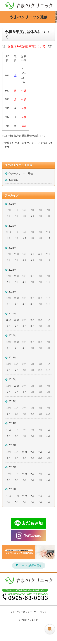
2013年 (12, 445)
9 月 (33, 254)
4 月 (25, 238)
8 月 (40, 254)
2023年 (12, 269)
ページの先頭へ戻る (30, 565)
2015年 (12, 401)
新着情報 (13, 180)
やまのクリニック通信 (18, 165)
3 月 (33, 216)
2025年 (12, 225)
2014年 (12, 423)
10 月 (24, 451)
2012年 (12, 467)
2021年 (12, 313)
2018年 (12, 357)
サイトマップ (40, 612)
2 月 (40, 370)
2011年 (12, 489)
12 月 (8, 232)
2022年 (12, 291)
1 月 (48, 238)
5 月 (17, 304)
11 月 (16, 254)
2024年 (12, 248)
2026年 (12, 204)
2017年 (12, 379)
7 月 (48, 232)
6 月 (9, 282)
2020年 (12, 335)
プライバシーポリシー (21, 612)
